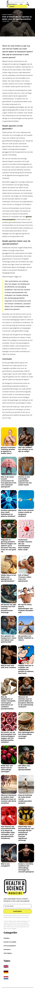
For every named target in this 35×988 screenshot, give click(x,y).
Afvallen (7, 938)
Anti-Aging (7, 953)
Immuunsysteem (10, 946)
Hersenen (7, 949)
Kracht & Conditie (10, 942)
